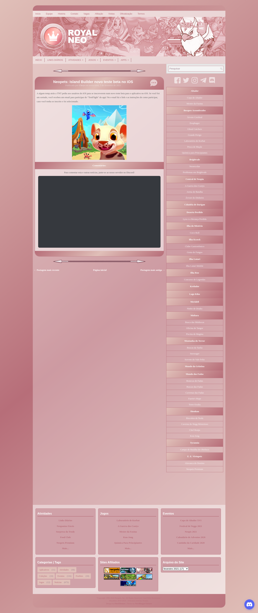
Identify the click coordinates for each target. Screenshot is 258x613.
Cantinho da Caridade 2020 (191, 542)
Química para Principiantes (194, 152)
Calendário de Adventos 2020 (190, 537)
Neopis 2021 (191, 531)
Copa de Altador (194, 97)
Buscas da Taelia (194, 347)
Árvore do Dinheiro (194, 197)
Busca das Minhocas (194, 322)
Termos (141, 14)
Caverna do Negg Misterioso (194, 424)
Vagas (86, 14)
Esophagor (195, 123)
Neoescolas (194, 166)
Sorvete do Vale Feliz (195, 359)
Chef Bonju (194, 430)
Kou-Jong (194, 436)
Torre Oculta (195, 404)
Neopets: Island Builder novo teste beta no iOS (93, 82)
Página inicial (100, 270)
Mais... (65, 548)
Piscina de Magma (194, 334)
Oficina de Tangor (194, 328)
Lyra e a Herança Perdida (194, 219)
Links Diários (55, 60)
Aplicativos (44, 570)
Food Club (65, 537)
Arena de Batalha (195, 191)
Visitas (111, 14)
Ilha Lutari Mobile (194, 266)
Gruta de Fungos (194, 252)
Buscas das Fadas (195, 386)
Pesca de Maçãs (194, 146)
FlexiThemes (120, 603)
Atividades (77, 58)
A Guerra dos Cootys (194, 186)
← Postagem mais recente (46, 270)
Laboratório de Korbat (194, 141)
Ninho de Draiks (194, 308)
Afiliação (99, 14)
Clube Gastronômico (194, 246)
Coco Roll (194, 232)
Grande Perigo (194, 135)
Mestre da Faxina (195, 103)
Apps (126, 58)
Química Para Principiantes (128, 542)
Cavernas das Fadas (194, 392)
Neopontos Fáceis (65, 526)
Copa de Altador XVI (191, 520)
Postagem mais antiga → (152, 270)
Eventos (110, 58)
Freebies (79, 576)
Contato (74, 14)
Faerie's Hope (194, 398)
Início (38, 14)
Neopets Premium (194, 469)
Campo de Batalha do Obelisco (194, 449)
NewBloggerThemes (143, 603)
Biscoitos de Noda (194, 418)
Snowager (194, 353)
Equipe (49, 14)
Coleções (43, 576)
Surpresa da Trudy (65, 531)
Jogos (94, 58)
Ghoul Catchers (194, 129)
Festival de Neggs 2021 (191, 526)
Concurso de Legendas (194, 279)
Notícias (58, 582)
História (61, 14)
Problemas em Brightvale (194, 172)
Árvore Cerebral (194, 117)
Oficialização (126, 14)
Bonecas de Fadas (194, 380)
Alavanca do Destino (194, 463)
